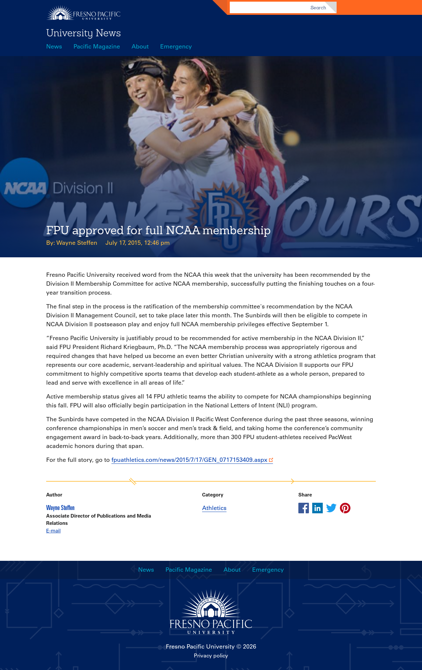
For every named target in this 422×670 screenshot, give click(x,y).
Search (318, 8)
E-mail (53, 530)
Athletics (214, 508)
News (54, 46)
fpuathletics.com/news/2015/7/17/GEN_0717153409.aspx (189, 459)
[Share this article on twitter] (331, 508)
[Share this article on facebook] (303, 508)
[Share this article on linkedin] (317, 508)
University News (83, 32)
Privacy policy (211, 655)
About (140, 46)
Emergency (176, 46)
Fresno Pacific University (200, 646)
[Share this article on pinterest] (345, 508)
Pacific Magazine (97, 46)
